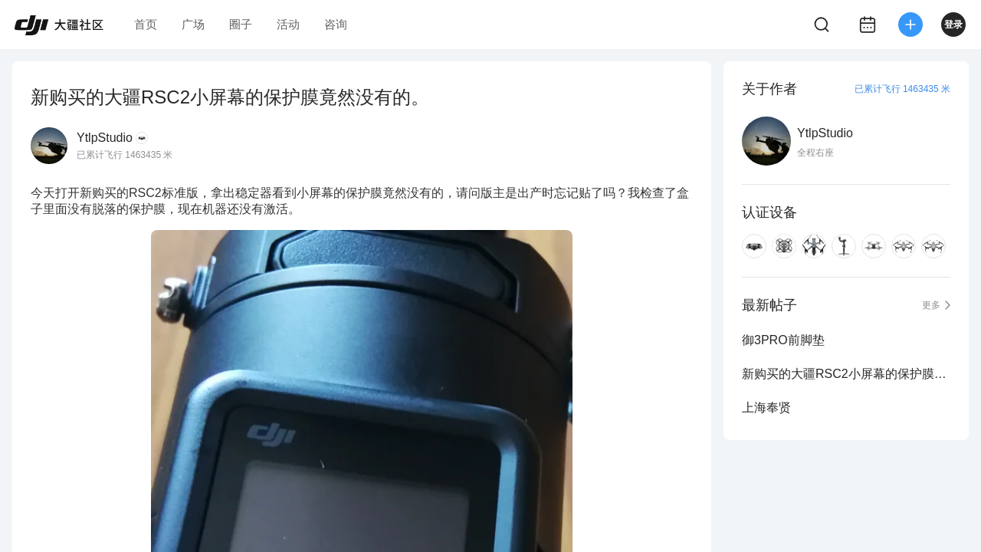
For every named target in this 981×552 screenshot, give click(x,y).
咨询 (335, 24)
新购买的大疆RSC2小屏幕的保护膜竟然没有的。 (846, 373)
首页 (145, 24)
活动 (288, 24)
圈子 (240, 24)
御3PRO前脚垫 (783, 340)
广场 (193, 24)
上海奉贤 (766, 407)
